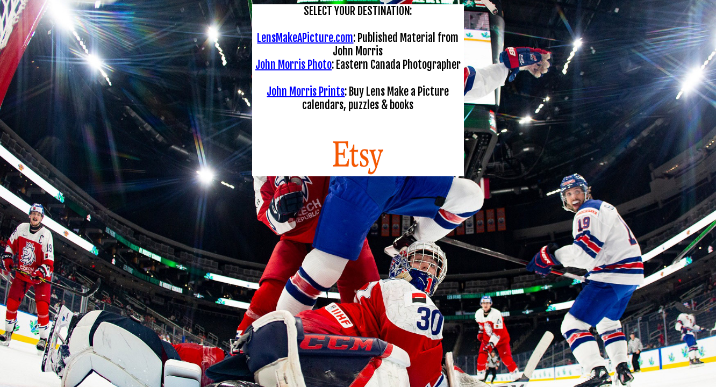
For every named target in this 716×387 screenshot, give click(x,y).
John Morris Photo (293, 64)
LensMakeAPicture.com (305, 38)
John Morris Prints (306, 91)
